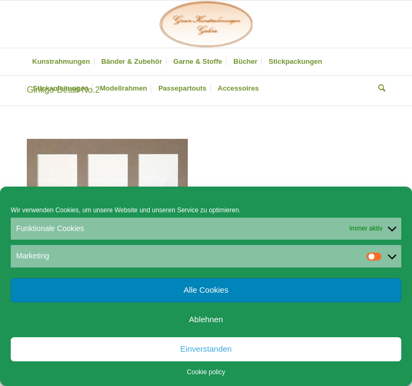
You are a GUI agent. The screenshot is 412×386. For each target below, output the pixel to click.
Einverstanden (206, 348)
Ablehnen (206, 319)
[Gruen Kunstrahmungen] (206, 24)
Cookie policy (206, 372)
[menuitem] (61, 61)
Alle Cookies (205, 289)
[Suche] (379, 88)
